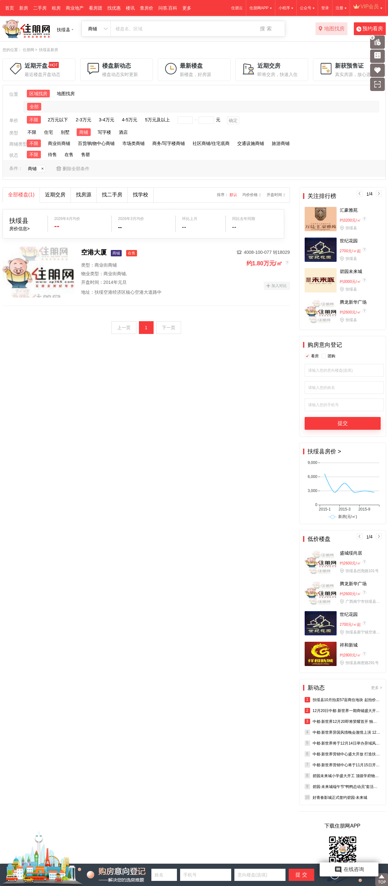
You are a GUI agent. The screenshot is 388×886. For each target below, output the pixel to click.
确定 (233, 120)
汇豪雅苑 (349, 210)
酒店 (123, 132)
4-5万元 (129, 119)
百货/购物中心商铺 (96, 143)
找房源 (83, 194)
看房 (315, 356)
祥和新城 (349, 644)
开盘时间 (274, 195)
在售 (69, 154)
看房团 (95, 8)
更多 (186, 8)
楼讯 (130, 8)
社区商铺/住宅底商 (211, 143)
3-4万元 (106, 119)
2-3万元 (83, 119)
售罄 (85, 154)
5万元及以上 (157, 119)
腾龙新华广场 (353, 302)
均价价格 (250, 195)
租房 (56, 8)
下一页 (168, 327)
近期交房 (55, 194)
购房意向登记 (325, 345)
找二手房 (112, 194)
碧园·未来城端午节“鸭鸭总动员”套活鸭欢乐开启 (343, 786)
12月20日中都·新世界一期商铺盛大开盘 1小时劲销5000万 (343, 710)
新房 (23, 8)
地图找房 (331, 29)
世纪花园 (349, 240)
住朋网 (28, 50)
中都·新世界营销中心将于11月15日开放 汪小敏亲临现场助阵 (343, 765)
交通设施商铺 (250, 143)
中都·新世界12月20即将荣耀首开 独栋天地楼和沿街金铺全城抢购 (343, 721)
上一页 (124, 327)
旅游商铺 (281, 143)
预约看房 (369, 29)
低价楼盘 (319, 539)
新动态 (345, 688)
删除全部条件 (76, 168)
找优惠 (114, 8)
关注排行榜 (322, 196)
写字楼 (104, 132)
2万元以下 (58, 119)
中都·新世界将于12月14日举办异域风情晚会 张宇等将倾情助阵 (343, 743)
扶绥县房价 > (324, 451)
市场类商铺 (133, 143)
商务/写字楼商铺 (168, 143)
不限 (33, 119)
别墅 (65, 132)
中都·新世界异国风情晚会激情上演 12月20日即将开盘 (343, 732)
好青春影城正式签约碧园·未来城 (336, 797)
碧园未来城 (351, 271)
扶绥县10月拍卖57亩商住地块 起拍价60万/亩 (343, 699)
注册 (339, 8)
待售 (52, 154)
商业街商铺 (59, 143)
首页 (9, 8)
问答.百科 (168, 8)
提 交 (301, 874)
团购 (331, 356)
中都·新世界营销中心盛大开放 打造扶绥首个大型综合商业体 (343, 754)
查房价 (146, 8)
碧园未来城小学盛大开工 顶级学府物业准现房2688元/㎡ (343, 775)
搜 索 (265, 28)
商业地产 (75, 8)
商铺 (83, 132)
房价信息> (19, 228)
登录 (325, 8)
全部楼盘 (21, 194)
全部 (34, 106)
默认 (233, 195)
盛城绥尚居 (351, 553)
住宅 (48, 132)
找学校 (140, 194)
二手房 (40, 8)
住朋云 (237, 8)
